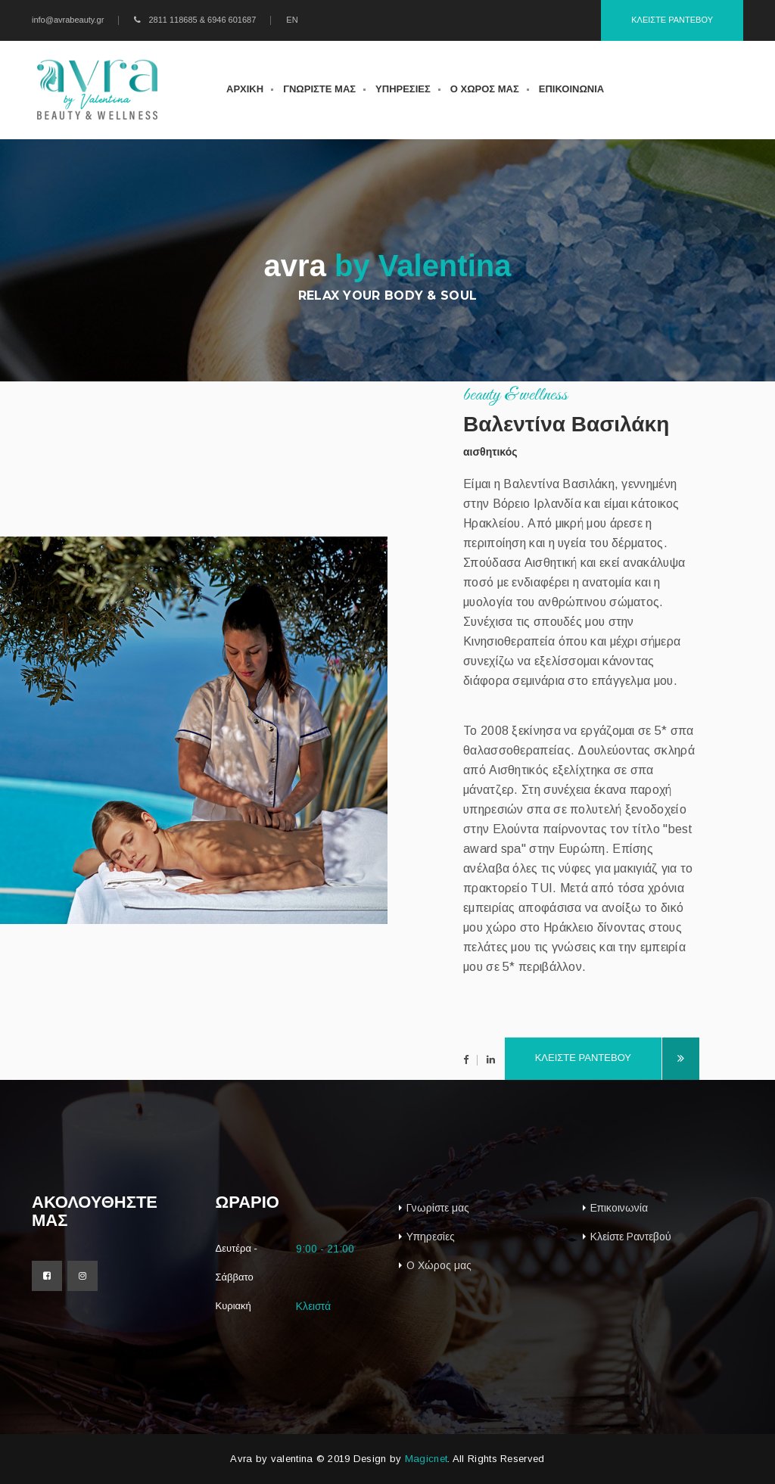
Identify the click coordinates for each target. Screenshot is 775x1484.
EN (291, 19)
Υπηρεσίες (430, 1236)
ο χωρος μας (484, 89)
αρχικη (244, 89)
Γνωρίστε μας (437, 1208)
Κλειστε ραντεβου (672, 19)
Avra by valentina (271, 1458)
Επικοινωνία (619, 1208)
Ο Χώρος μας (439, 1265)
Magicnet (426, 1458)
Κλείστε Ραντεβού (630, 1236)
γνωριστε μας (319, 89)
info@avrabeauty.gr (68, 19)
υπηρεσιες (403, 89)
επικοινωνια (571, 89)
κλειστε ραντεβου (598, 1059)
